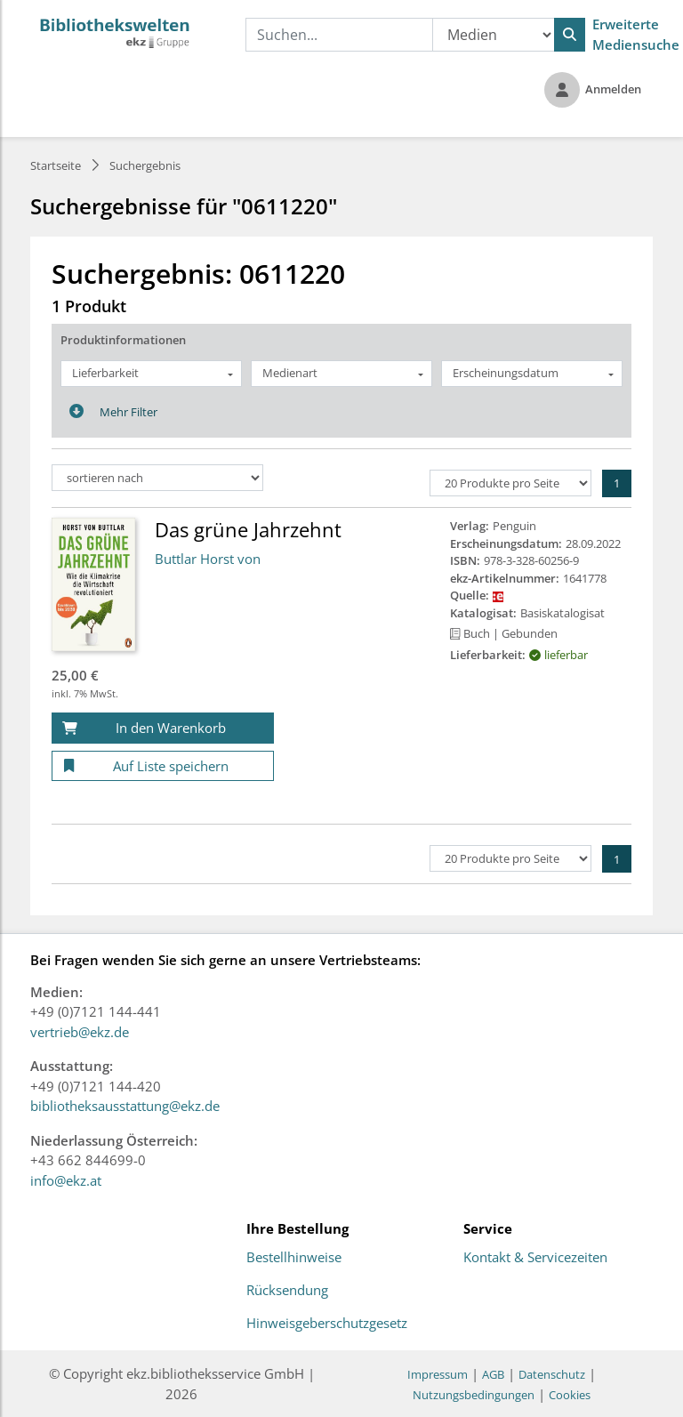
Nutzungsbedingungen (473, 1395)
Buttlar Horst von (208, 559)
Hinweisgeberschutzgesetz (326, 1323)
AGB (493, 1374)
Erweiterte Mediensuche (635, 34)
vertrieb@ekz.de (79, 1032)
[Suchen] (569, 35)
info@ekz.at (65, 1180)
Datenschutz (551, 1374)
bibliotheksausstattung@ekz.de (125, 1106)
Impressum (437, 1374)
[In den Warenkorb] (163, 728)
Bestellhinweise (294, 1258)
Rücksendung (287, 1290)
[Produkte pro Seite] (510, 483)
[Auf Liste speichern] (163, 766)
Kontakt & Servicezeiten (535, 1258)
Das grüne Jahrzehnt (248, 529)
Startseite (55, 165)
